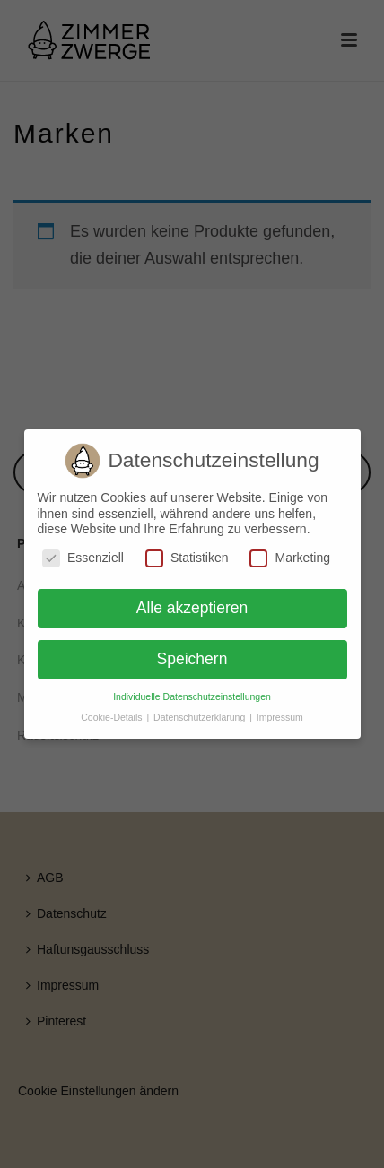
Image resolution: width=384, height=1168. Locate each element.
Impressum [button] (280, 717)
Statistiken (187, 558)
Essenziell (83, 558)
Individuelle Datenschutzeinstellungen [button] (192, 696)
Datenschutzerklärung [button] (200, 717)
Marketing (289, 558)
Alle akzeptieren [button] (192, 608)
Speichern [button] (192, 659)
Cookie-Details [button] (112, 717)
